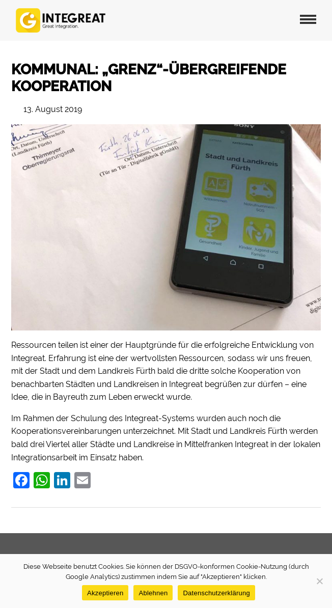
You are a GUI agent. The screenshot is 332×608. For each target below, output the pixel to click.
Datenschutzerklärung (216, 593)
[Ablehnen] (319, 581)
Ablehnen (153, 593)
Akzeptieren (105, 593)
